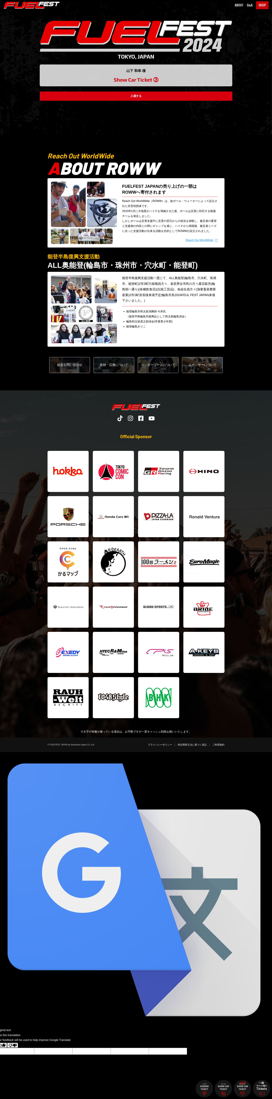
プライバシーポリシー (160, 744)
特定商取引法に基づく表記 (192, 744)
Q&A (250, 5)
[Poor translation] (12, 1045)
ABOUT (239, 5)
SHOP (262, 5)
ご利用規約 (218, 744)
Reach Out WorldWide (199, 240)
